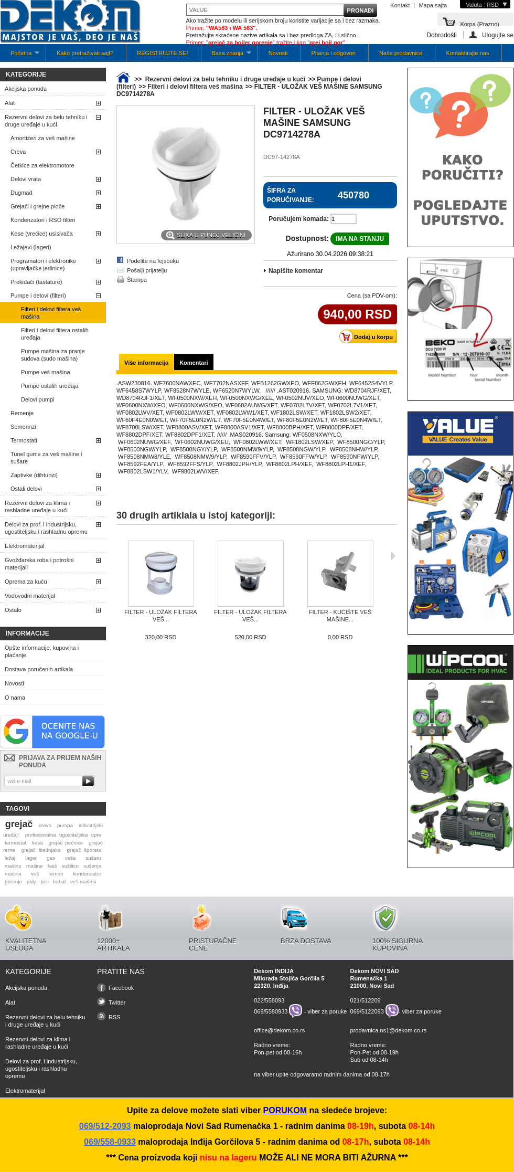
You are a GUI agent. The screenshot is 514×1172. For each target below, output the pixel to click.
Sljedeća (393, 556)
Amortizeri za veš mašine (42, 138)
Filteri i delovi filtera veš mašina (51, 313)
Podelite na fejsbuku (153, 261)
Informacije (27, 633)
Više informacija (146, 363)
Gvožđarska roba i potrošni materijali (39, 564)
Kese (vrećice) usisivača (41, 233)
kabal (59, 881)
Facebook (121, 988)
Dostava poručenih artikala (39, 669)
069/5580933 (270, 1011)
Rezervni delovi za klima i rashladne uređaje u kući (37, 506)
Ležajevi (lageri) (30, 247)
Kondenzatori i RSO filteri (43, 220)
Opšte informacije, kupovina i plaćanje (42, 651)
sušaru (93, 858)
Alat (10, 103)
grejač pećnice (66, 843)
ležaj (10, 858)
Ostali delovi (26, 488)
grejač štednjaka (41, 850)
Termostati (23, 440)
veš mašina (83, 881)
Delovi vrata (25, 179)
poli (45, 881)
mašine (34, 866)
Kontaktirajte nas (467, 53)
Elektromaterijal (25, 546)
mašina (13, 874)
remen (56, 874)
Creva (18, 152)
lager (31, 858)
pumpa (65, 825)
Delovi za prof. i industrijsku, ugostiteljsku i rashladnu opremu (46, 528)
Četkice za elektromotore (42, 165)
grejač (19, 824)
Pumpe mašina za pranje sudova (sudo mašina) (53, 355)
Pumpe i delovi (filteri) (38, 295)
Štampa (137, 280)
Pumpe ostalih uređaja (49, 386)
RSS (115, 1017)
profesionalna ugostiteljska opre (63, 835)
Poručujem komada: (299, 219)
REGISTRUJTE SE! (162, 53)
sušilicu (70, 866)
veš (35, 874)
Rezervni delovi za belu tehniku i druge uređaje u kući (46, 121)
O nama (15, 697)
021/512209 (365, 1000)
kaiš (52, 866)
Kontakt (400, 5)
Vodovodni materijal (30, 596)
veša (70, 858)
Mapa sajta (433, 5)
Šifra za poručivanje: (290, 195)
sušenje (92, 866)
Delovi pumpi (38, 399)
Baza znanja (226, 56)
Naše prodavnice (401, 53)
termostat (15, 843)
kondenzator (87, 874)
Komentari (193, 363)
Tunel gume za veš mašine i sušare (46, 457)
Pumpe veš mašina (45, 372)
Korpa (479, 23)
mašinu (13, 866)
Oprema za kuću (26, 581)
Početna (19, 56)
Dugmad (21, 192)
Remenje (22, 413)
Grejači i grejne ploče (37, 206)
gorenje (13, 881)
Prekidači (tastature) (36, 282)
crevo (45, 825)
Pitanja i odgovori (334, 53)
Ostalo (13, 610)
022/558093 (269, 1000)
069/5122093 (367, 1011)
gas (51, 858)
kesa (37, 843)
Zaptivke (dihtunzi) (34, 475)
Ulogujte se (497, 34)
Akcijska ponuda (26, 89)
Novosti (278, 53)
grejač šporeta (84, 850)
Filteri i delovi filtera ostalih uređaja (55, 334)
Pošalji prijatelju (147, 270)
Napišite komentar (296, 270)
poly (31, 881)
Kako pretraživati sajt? (85, 53)
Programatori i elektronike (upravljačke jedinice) (43, 264)
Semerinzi (23, 427)
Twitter (117, 1002)
